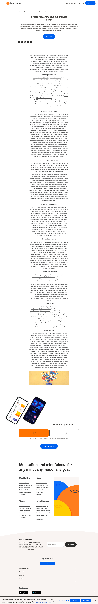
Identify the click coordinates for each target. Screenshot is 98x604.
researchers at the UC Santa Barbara (43, 277)
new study (48, 242)
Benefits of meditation (25, 487)
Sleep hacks (39, 492)
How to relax (22, 513)
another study (48, 144)
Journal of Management (54, 225)
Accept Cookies (86, 600)
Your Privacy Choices (64, 600)
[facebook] (19, 42)
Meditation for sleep (42, 485)
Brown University (61, 144)
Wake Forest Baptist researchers (40, 311)
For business (72, 3)
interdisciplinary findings (39, 227)
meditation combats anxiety (54, 171)
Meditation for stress (24, 510)
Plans (66, 3)
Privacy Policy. (31, 549)
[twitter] (22, 42)
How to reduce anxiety (25, 515)
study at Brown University (41, 78)
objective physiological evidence (58, 169)
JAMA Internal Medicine (39, 340)
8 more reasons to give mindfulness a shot (35, 12)
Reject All (75, 600)
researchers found (55, 78)
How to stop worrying (42, 506)
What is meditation (24, 483)
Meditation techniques (25, 492)
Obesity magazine (51, 119)
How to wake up (40, 490)
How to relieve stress (25, 508)
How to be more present (43, 513)
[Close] (95, 600)
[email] (55, 544)
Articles (21, 12)
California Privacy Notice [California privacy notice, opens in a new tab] (46, 602)
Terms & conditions (23, 440)
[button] (31, 42)
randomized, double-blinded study (41, 309)
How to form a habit (41, 508)
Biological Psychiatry (49, 190)
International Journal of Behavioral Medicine (47, 244)
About (78, 3)
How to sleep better (41, 483)
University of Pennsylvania (44, 98)
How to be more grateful (43, 510)
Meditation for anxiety (25, 506)
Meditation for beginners (25, 485)
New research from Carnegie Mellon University (45, 188)
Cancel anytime (31, 440)
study (66, 96)
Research (35, 119)
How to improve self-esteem (42, 516)
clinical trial (34, 336)
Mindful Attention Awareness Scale (40, 69)
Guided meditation (24, 490)
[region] (49, 600)
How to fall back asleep (42, 487)
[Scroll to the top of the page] (94, 592)
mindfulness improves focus (39, 213)
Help (83, 3)
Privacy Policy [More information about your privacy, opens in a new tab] (38, 602)
